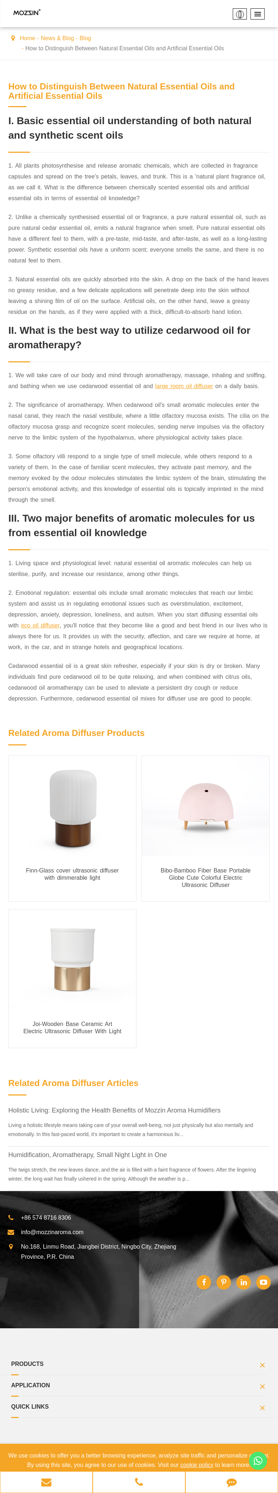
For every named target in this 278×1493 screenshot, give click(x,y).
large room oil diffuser (184, 386)
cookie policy (197, 1465)
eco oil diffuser (40, 625)
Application (139, 1387)
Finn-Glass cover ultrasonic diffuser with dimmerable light (72, 874)
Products (139, 1366)
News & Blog (57, 38)
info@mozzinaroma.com (45, 1232)
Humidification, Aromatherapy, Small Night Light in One (87, 1154)
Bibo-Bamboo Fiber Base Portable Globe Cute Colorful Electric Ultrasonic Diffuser (206, 877)
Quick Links (139, 1409)
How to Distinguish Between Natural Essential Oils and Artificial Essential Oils (124, 48)
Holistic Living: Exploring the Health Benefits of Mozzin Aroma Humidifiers (114, 1110)
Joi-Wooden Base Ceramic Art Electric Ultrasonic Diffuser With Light (72, 1027)
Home (27, 38)
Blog (85, 38)
